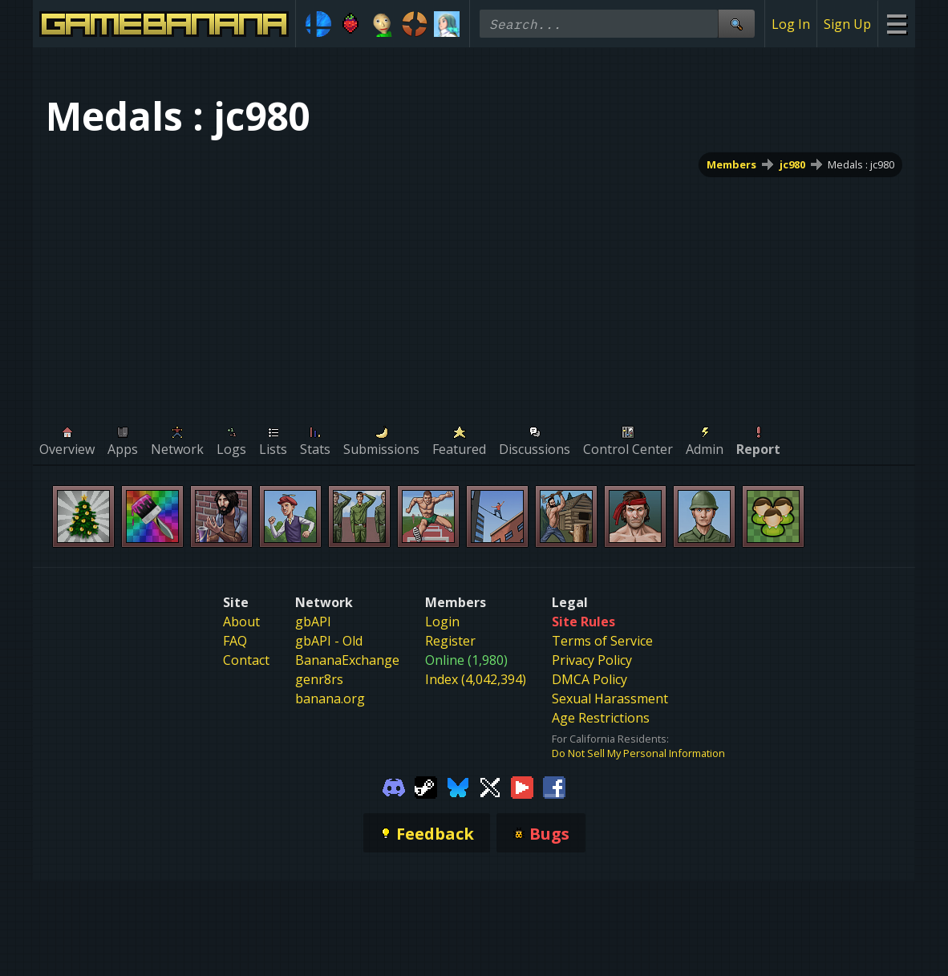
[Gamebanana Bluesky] (458, 786)
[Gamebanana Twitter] (490, 786)
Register (450, 641)
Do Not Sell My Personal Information (638, 753)
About (241, 621)
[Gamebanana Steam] (426, 786)
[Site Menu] (896, 23)
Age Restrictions (601, 718)
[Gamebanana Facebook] (554, 786)
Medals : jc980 (861, 164)
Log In (791, 24)
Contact (246, 660)
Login (442, 621)
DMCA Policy (589, 679)
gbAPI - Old (329, 641)
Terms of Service (602, 641)
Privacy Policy (592, 660)
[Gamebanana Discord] (394, 786)
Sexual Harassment (610, 698)
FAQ (235, 641)
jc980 (792, 164)
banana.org (330, 698)
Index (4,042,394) (475, 679)
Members (731, 164)
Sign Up (847, 24)
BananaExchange (347, 660)
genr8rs (319, 679)
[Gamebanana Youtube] (522, 786)
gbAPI (313, 621)
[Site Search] (736, 24)
